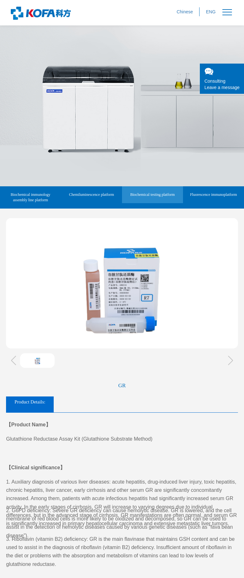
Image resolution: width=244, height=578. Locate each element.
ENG (210, 11)
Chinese (185, 11)
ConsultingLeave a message (222, 78)
